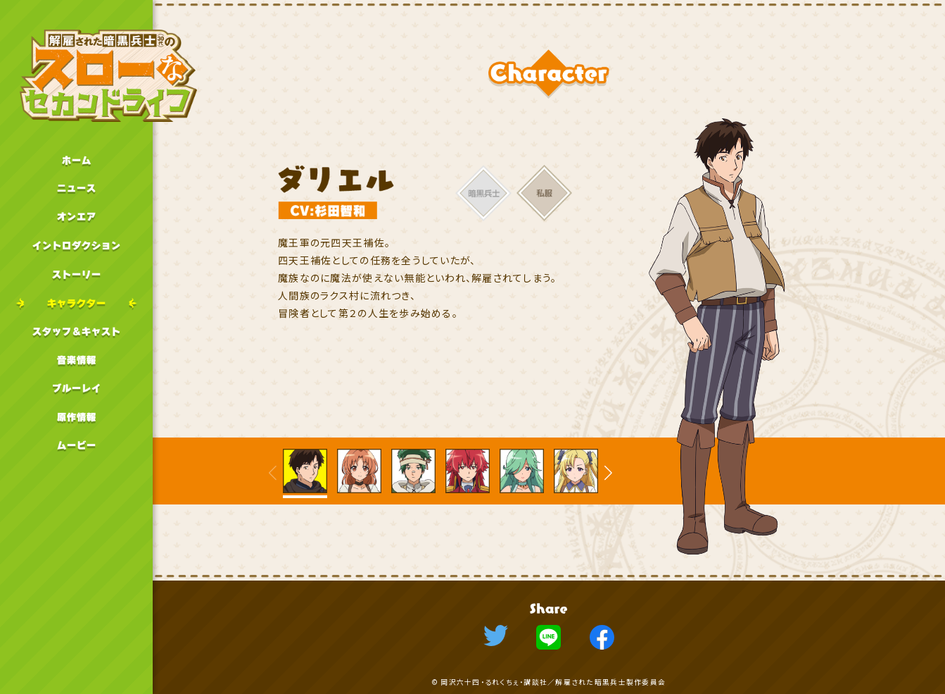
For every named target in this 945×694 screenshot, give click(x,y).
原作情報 (76, 417)
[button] (608, 473)
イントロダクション (76, 246)
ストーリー (76, 274)
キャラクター (76, 303)
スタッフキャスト (76, 331)
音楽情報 (76, 360)
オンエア (76, 217)
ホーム (76, 160)
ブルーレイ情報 (76, 388)
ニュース (76, 188)
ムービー (76, 445)
